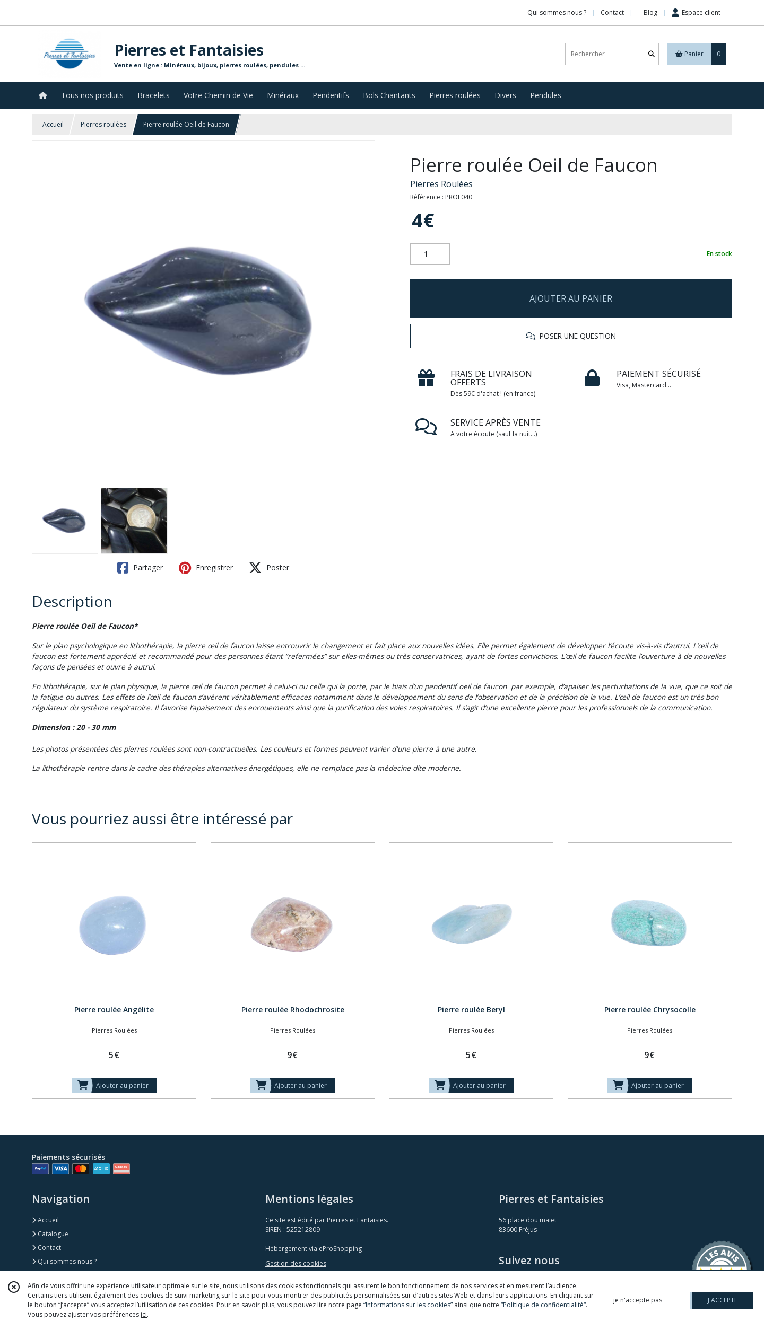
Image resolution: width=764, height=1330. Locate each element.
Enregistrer (206, 567)
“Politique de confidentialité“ (543, 1304)
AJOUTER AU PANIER (570, 298)
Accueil (53, 124)
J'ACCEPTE (722, 1300)
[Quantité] (430, 254)
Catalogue (50, 1233)
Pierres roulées (103, 124)
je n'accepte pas (637, 1300)
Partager (140, 567)
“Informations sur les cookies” (408, 1304)
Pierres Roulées (441, 184)
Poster (269, 567)
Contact (612, 12)
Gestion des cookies (295, 1263)
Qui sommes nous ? (64, 1261)
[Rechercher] (651, 53)
